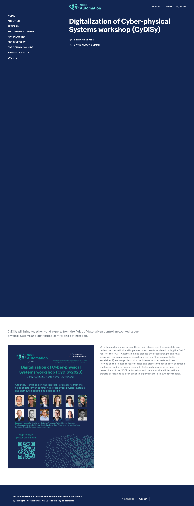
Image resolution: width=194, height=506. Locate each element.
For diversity (17, 42)
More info (69, 501)
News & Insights (18, 52)
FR (181, 7)
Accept (143, 498)
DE (177, 7)
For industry (16, 36)
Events (12, 57)
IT (185, 7)
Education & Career (21, 31)
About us (14, 21)
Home (11, 15)
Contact (156, 7)
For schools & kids (20, 47)
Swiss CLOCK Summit (87, 44)
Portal (169, 7)
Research (14, 26)
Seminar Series (84, 39)
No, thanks (128, 498)
